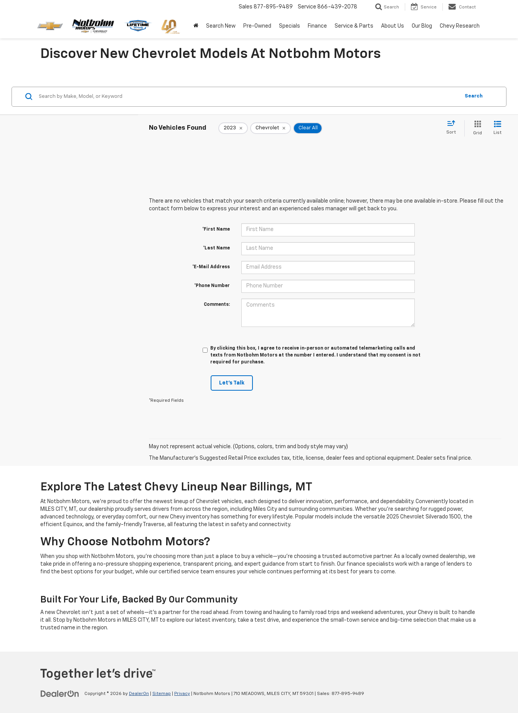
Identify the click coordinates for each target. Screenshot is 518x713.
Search (474, 96)
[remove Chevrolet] (270, 128)
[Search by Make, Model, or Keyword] (248, 96)
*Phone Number (212, 286)
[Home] (196, 26)
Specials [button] (289, 26)
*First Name (216, 229)
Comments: (217, 304)
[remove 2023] (233, 128)
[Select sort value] (453, 127)
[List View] (497, 128)
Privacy (182, 694)
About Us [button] (392, 26)
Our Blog (422, 26)
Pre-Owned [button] (257, 26)
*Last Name (216, 248)
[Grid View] (476, 128)
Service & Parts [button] (354, 26)
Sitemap (161, 694)
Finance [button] (317, 26)
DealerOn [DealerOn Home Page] (139, 694)
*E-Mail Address (211, 267)
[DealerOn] (59, 693)
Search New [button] (221, 26)
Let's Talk (231, 383)
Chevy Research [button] (460, 26)
